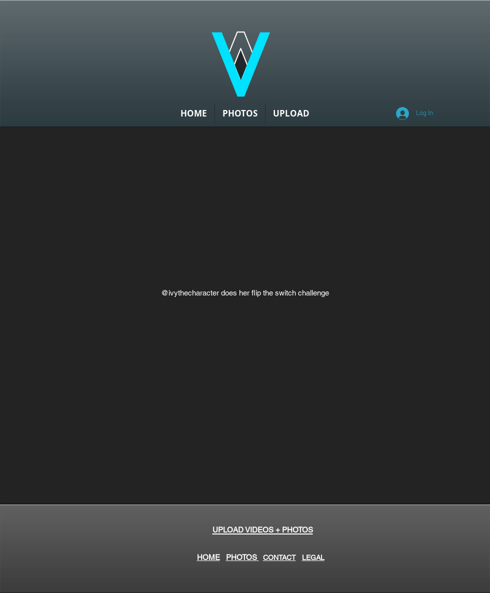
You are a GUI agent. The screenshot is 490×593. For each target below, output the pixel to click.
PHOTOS (242, 557)
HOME (208, 557)
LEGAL (313, 558)
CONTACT (279, 558)
